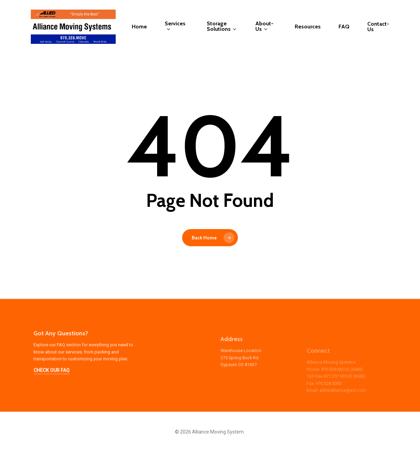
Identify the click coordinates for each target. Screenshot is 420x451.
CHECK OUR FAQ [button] (51, 381)
